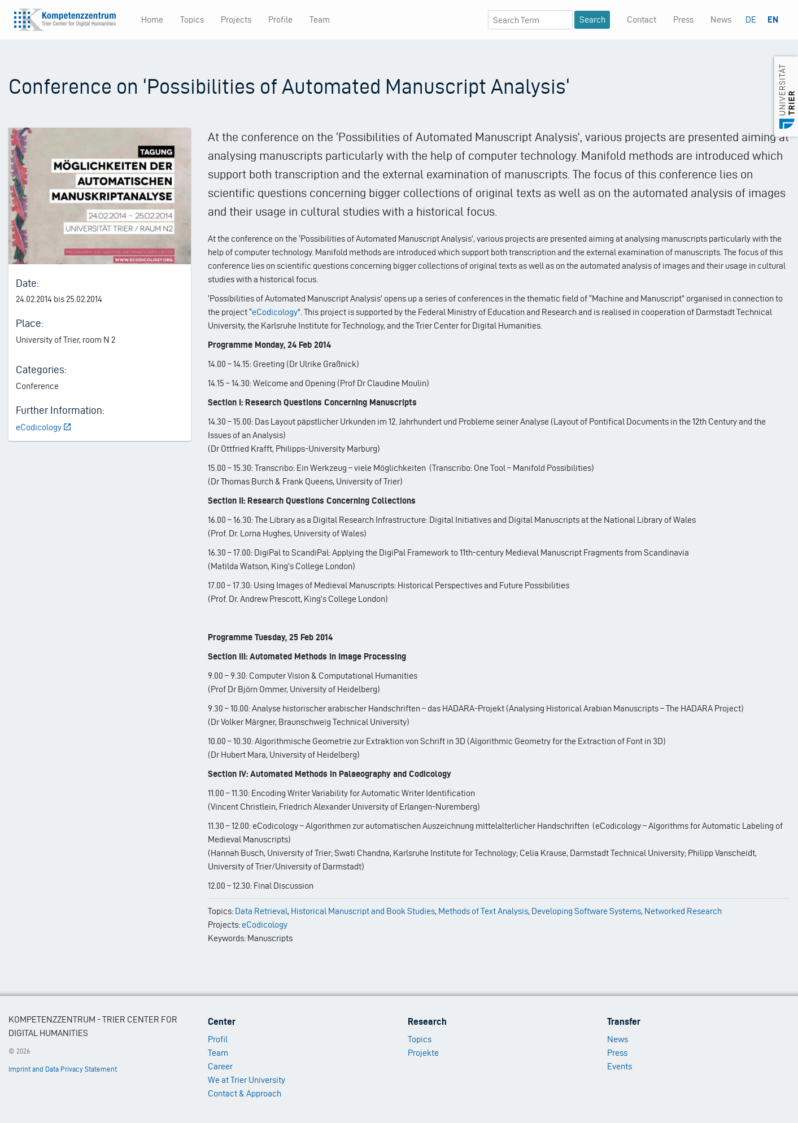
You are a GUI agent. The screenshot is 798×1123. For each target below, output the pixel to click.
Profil (218, 1039)
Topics (192, 19)
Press (683, 19)
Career (220, 1066)
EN (773, 19)
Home (152, 19)
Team (319, 19)
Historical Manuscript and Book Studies (363, 911)
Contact (641, 19)
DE (750, 19)
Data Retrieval (261, 911)
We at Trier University (246, 1080)
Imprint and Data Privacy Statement (62, 1069)
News (720, 19)
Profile (280, 19)
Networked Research (683, 911)
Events (619, 1066)
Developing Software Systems (586, 911)
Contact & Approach (244, 1093)
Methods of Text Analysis (483, 911)
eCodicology (44, 427)
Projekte (423, 1053)
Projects (236, 19)
